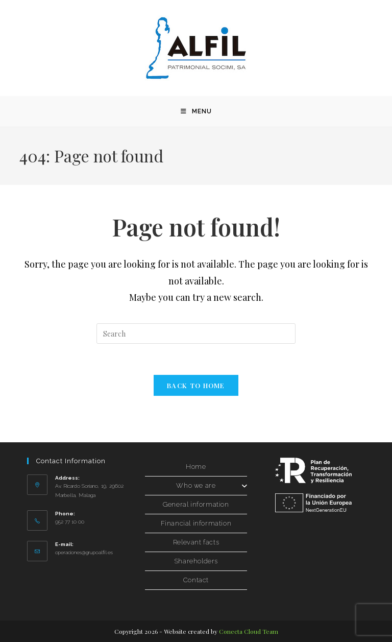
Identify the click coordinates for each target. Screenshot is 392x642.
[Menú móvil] (196, 111)
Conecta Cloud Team (248, 631)
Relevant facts (196, 542)
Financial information (196, 523)
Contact (196, 580)
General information (196, 504)
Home (196, 466)
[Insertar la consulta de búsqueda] (196, 333)
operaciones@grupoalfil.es (84, 552)
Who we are (211, 485)
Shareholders (196, 561)
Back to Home (196, 385)
